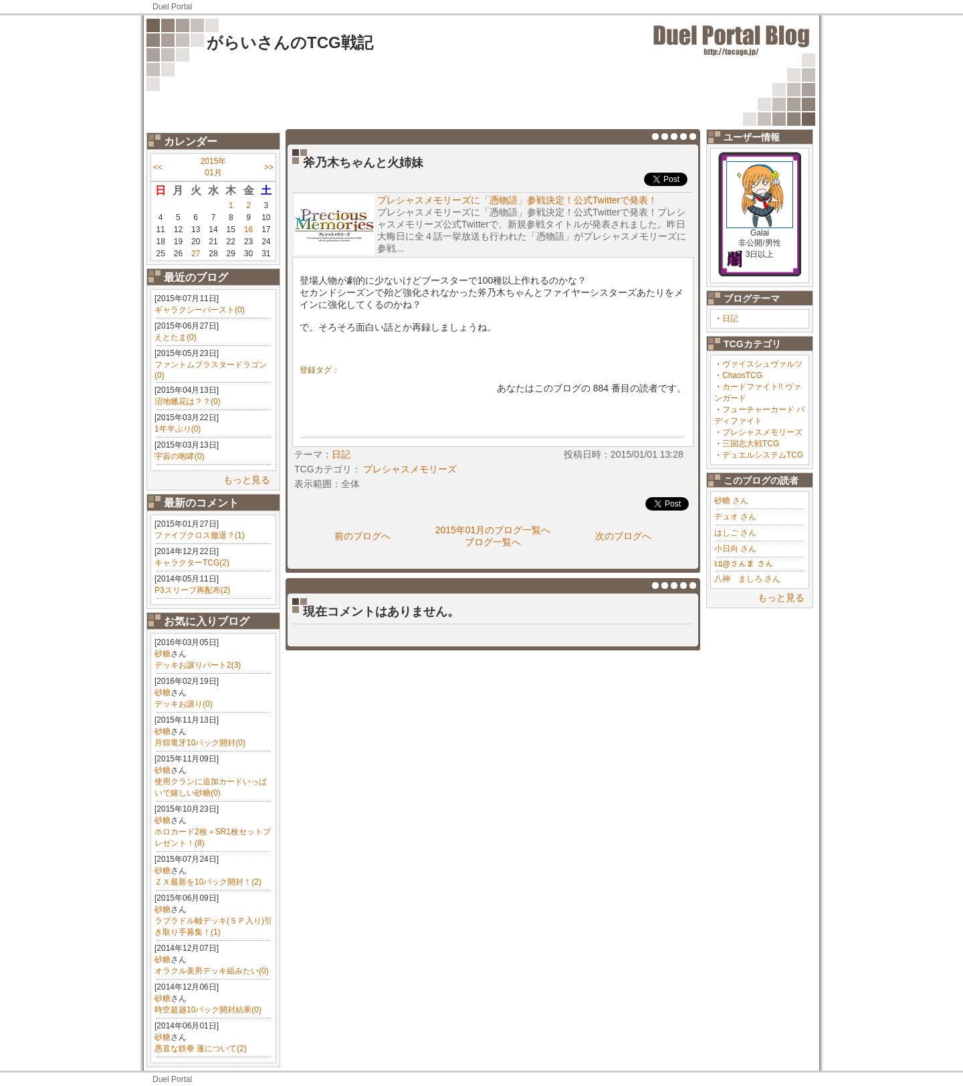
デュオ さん (735, 516)
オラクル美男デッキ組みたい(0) (211, 971)
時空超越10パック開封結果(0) (207, 1009)
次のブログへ (623, 536)
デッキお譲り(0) (183, 704)
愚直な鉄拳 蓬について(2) (200, 1048)
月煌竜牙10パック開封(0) (199, 742)
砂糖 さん (731, 500)
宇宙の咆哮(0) (179, 456)
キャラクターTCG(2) (191, 562)
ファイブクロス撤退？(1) (199, 535)
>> (269, 167)
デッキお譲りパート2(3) (197, 665)
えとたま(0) (175, 337)
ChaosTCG (742, 375)
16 (248, 229)
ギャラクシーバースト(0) (199, 309)
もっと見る (246, 479)
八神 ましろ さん (747, 578)
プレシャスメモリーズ (762, 432)
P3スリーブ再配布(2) (192, 590)
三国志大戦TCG (750, 443)
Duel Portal (172, 6)
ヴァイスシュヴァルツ (762, 364)
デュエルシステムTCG (762, 455)
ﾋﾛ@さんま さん (743, 564)
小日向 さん (735, 548)
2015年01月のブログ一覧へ (493, 530)
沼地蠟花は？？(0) (187, 401)
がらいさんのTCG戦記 (290, 42)
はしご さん (735, 532)
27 (195, 253)
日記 (730, 318)
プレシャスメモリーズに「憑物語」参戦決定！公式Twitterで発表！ (517, 200)
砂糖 (162, 653)
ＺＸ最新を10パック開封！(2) (207, 882)
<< (158, 167)
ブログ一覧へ (493, 542)
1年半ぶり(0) (177, 429)
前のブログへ (362, 536)
